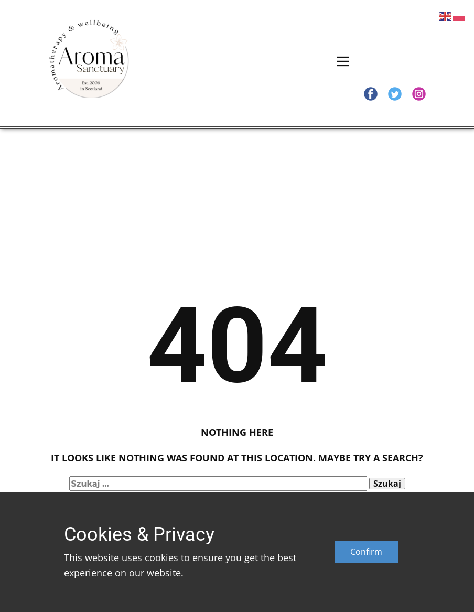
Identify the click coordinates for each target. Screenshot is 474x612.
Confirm (366, 551)
